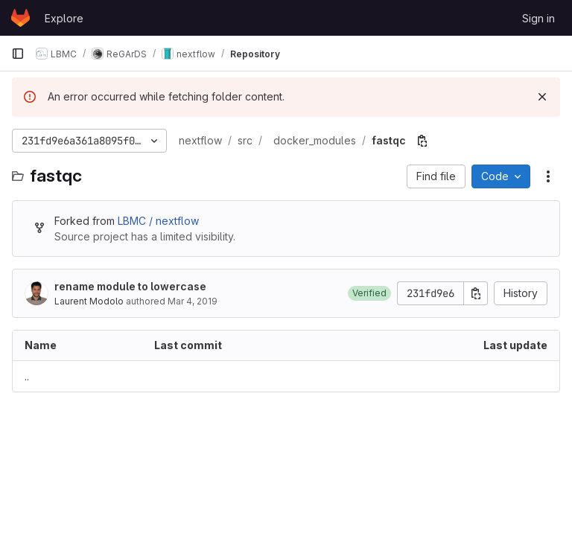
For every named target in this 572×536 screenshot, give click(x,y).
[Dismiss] (542, 97)
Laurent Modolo (89, 301)
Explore (64, 18)
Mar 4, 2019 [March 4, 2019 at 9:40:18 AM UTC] (192, 301)
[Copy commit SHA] (476, 293)
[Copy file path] (422, 141)
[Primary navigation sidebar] (18, 54)
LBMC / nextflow (158, 220)
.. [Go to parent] (27, 376)
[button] (369, 293)
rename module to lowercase (130, 286)
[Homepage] (20, 18)
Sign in (538, 18)
